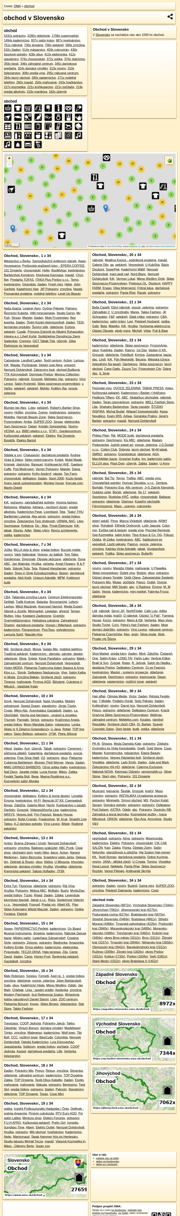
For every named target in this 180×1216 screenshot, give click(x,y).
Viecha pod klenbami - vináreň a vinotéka (48, 715)
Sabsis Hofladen (43, 871)
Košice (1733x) (114, 956)
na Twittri (123, 1213)
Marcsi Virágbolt (131, 521)
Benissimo (70, 1084)
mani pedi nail (119, 274)
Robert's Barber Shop (65, 407)
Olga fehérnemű (124, 288)
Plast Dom (117, 463)
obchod (29, 6)
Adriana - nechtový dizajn (49, 507)
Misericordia (154, 838)
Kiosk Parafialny (50, 658)
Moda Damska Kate (127, 743)
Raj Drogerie (66, 435)
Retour (50, 1070)
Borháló (97, 487)
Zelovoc (32, 942)
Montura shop (31, 1118)
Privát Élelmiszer (61, 525)
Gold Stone (154, 748)
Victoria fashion (66, 502)
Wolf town (68, 1032)
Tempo (75, 611)
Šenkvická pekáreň (65, 956)
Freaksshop (46, 819)
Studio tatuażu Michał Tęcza (23, 1141)
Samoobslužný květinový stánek (54, 261)
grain (134, 634)
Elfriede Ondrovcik (127, 525)
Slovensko (103, 34)
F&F (111, 316)
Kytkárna (27, 525)
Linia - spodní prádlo (39, 990)
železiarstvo (68, 1004)
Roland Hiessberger (52, 568)
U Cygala (138, 861)
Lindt (102, 359)
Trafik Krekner (25, 602)
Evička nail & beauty (113, 530)
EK (118, 397)
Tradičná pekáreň (16, 654)
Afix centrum (134, 487)
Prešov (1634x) (137, 956)
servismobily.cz (151, 771)
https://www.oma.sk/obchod (162, 246)
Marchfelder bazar (104, 459)
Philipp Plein (100, 435)
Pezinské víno (102, 388)
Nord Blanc (138, 274)
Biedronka (60, 942)
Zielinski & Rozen (22, 862)
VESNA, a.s (12, 431)
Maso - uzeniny (124, 506)
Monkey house (54, 483)
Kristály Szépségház (52, 426)
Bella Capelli (100, 307)
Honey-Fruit (42, 956)
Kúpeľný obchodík (147, 501)
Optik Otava (132, 577)
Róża (51, 900)
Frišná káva (145, 288)
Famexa (167, 615)
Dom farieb (123, 729)
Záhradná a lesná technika (110, 814)
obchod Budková (68, 369)
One (95, 658)
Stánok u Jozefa (15, 611)
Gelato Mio (50, 649)
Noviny (73, 426)
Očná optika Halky (54, 767)
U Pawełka (158, 568)
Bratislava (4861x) (143, 919)
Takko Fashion (23, 1008)
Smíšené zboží (20, 649)
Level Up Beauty (69, 293)
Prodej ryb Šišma (104, 639)
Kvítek (59, 459)
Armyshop (155, 819)
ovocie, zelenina (43, 980)
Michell (137, 330)
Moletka (9, 417)
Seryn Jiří (118, 611)
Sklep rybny (41, 530)
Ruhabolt (107, 525)
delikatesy (29, 478)
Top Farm (70, 473)
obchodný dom (22, 852)
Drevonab (28, 559)
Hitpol (8, 748)
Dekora (81, 857)
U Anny (165, 463)
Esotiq (79, 1080)
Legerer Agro (32, 308)
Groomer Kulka (129, 459)
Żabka (72, 772)
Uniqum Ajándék (44, 577)
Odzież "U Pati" (149, 615)
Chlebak (18, 990)
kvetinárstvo (76, 270)
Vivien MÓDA (13, 668)
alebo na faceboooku (107, 1161)
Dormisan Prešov (41, 374)
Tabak (47, 748)
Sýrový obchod (131, 800)
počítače (63, 1046)
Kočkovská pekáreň (17, 435)
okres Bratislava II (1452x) (140, 961)
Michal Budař (115, 411)
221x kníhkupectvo (40, 87)
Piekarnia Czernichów (107, 634)
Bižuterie (58, 681)
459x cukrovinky (58, 49)
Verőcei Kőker (160, 658)
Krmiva (140, 354)
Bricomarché (58, 602)
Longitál (76, 796)
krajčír (118, 615)
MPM (61, 577)
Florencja (25, 886)
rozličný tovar (28, 1037)
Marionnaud (21, 1136)
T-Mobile (105, 701)
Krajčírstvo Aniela (67, 720)
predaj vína (153, 478)
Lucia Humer (48, 772)
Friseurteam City (150, 368)
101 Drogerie (13, 270)
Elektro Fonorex (54, 1118)
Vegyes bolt (24, 814)
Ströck (35, 720)
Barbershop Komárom (19, 275)
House (96, 620)
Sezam (97, 805)
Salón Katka (77, 672)
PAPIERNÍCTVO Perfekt (31, 928)
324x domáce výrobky (33, 68)
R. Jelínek (139, 663)
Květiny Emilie (13, 947)
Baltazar (164, 497)
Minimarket (35, 611)
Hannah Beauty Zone (31, 417)
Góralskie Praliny (145, 416)
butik (136, 729)
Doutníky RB (162, 809)
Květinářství (100, 705)
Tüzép (28, 895)
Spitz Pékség (144, 701)
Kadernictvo (73, 1132)
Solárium (29, 1046)
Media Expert (73, 606)
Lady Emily (128, 762)
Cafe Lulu (151, 611)
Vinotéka (61, 866)
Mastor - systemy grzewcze (129, 672)
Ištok (161, 634)
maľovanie (24, 681)
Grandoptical (127, 454)
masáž (69, 275)
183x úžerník (58, 91)
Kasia (164, 411)
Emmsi (157, 587)
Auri (27, 748)
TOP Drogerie (23, 1080)
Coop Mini (57, 1094)
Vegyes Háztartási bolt (125, 757)
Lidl (94, 611)
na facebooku (118, 1210)
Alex (127, 634)
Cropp (8, 710)
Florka (126, 847)
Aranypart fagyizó (50, 606)
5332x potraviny (15, 35)
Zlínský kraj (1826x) (130, 951)
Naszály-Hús (34, 634)
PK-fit (96, 743)
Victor (132, 696)
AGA (155, 454)
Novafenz (98, 416)
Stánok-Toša (21, 568)
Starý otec (109, 776)
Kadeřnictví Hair (27, 289)
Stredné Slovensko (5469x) (111, 919)
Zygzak (115, 663)
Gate (7, 985)
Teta (62, 511)
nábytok (23, 379)
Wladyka (25, 507)
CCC (14, 1037)
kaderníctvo (22, 535)
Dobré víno (127, 573)
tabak (7, 530)
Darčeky (9, 810)
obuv (64, 758)
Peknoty (61, 1089)
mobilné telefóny (45, 293)
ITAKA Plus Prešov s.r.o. (52, 279)
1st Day (141, 350)
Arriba (28, 421)
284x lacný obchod (17, 77)
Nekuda (41, 1084)
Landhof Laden (31, 360)
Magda (15, 365)
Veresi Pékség (114, 871)
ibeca (54, 852)
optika (8, 535)
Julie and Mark (159, 762)
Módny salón (22, 938)
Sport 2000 (56, 478)
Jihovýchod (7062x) (105, 910)
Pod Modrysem (23, 469)
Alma (126, 838)
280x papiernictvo (43, 77)
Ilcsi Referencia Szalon (47, 994)
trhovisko (77, 862)
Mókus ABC (38, 890)
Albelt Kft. (63, 904)
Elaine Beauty (150, 753)
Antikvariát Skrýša (138, 871)
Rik (113, 435)
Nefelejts (116, 866)
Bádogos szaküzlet (44, 848)
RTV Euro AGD (66, 1113)
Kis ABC (129, 440)
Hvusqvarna (12, 265)
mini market (138, 591)
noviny (8, 412)
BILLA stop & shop (26, 550)
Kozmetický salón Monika (21, 781)
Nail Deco (10, 772)
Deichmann (114, 440)
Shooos (106, 743)
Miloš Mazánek (26, 606)
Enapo (107, 288)
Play (75, 904)
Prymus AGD (42, 681)
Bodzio (141, 573)
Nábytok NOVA (102, 771)
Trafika (131, 478)
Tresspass (11, 1023)
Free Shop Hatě (28, 758)
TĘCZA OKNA (31, 952)
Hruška (36, 564)
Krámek (9, 464)
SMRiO (97, 454)
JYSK (52, 733)
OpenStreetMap (114, 246)
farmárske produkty (17, 327)
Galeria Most (36, 805)
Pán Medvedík (124, 359)
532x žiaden (12, 49)
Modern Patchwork (17, 994)
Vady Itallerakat (25, 554)
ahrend (64, 611)
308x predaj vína (33, 73)
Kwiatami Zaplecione (37, 616)
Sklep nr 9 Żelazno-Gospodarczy (26, 729)
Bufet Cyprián (27, 819)
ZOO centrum (68, 999)
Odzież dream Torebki (107, 577)
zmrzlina (66, 289)
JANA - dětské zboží (117, 861)
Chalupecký (32, 455)
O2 (43, 758)
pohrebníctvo (65, 629)
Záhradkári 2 (101, 312)
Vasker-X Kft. (158, 350)
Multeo (8, 616)
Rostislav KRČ (119, 497)
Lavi (130, 321)
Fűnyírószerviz (102, 506)
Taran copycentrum (116, 402)
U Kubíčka (152, 264)
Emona (9, 800)
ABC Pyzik (66, 848)
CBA (7, 597)
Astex (169, 388)
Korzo (107, 620)
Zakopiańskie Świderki (157, 577)
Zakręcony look (44, 369)
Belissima (10, 507)
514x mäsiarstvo (33, 49)
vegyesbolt (99, 838)
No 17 (142, 492)
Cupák (21, 331)
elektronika (72, 421)
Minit (142, 653)
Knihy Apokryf (41, 473)
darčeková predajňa (55, 455)
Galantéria (35, 753)
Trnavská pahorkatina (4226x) (136, 923)
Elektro (50, 435)
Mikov (63, 772)
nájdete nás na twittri (107, 1158)
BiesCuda (46, 1037)
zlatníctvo (23, 464)
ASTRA (115, 809)
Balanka (42, 602)
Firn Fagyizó (42, 814)
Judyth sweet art (121, 445)
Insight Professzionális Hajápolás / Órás (41, 1108)
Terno (75, 279)
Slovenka (76, 1070)
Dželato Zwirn (142, 847)
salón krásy (118, 321)
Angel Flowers (65, 564)
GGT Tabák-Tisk (44, 341)
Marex (135, 312)
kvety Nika (41, 852)
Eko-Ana (140, 819)
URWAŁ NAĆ (66, 521)
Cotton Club (109, 449)
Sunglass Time (14, 1127)
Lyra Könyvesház (62, 1042)
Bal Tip (109, 478)
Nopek (77, 289)
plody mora (122, 330)
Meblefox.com (128, 719)
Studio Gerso (66, 313)
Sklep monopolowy (105, 573)
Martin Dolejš (13, 487)
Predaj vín (49, 904)
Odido (72, 985)
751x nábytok (13, 45)
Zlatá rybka (137, 316)
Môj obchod (38, 1132)
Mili (6, 649)
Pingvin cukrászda (41, 1113)
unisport (69, 365)
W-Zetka (108, 539)
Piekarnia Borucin (16, 1004)
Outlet (151, 582)
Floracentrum (31, 629)
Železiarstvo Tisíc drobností (36, 521)
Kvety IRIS (114, 416)
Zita (65, 952)
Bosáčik (9, 440)
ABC (125, 397)
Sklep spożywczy (137, 345)
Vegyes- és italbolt (50, 554)
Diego (161, 677)
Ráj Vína (68, 886)
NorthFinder (134, 611)
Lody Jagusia (151, 525)
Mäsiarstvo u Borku (17, 261)
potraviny (71, 379)
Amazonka (76, 942)
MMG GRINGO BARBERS (22, 767)
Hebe (68, 284)
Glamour (127, 501)
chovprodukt (32, 270)
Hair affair (98, 696)
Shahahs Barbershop (114, 407)
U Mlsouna (61, 862)
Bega (34, 776)
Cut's (115, 625)
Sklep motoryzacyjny (39, 459)
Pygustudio (11, 952)
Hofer (46, 270)
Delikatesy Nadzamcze (43, 672)
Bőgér (66, 824)
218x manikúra (37, 91)
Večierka (70, 1051)
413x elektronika (55, 54)
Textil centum (53, 360)
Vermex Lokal (125, 278)
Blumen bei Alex (15, 407)
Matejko (114, 326)
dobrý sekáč (100, 521)
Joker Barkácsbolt (68, 980)
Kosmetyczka (113, 753)
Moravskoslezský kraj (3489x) (130, 928)
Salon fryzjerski (25, 383)
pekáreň (9, 331)
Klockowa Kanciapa (49, 275)
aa (112, 264)
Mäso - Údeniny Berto (19, 1146)
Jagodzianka (12, 1046)
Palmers (71, 308)
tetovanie (112, 791)
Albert (30, 1127)
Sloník (21, 672)
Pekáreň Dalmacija (119, 890)
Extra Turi (10, 886)
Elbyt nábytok (120, 307)
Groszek (37, 379)
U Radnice (143, 587)
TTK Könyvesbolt (16, 374)
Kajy (107, 847)
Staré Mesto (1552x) (106, 961)
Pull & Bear (160, 330)
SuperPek (112, 269)
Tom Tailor (71, 554)
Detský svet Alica (50, 365)
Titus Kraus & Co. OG (147, 535)
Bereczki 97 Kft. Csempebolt (62, 800)
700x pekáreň (54, 45)
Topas (44, 1094)
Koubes (145, 719)
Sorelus (31, 976)
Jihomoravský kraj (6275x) (139, 910)
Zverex (43, 412)
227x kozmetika (14, 87)
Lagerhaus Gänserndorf (49, 938)
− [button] (9, 165)
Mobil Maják (73, 459)
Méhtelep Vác (53, 379)
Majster (27, 317)
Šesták (125, 791)
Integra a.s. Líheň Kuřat (20, 336)
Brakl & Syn (100, 663)
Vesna (106, 591)
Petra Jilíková (67, 733)
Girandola (29, 284)
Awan (82, 261)
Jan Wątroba (21, 564)
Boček (117, 492)
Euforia (70, 327)
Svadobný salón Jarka (58, 857)
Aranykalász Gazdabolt (45, 710)
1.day (31, 407)
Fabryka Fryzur (158, 591)
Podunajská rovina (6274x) (110, 914)
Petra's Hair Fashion (135, 625)
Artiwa (127, 416)
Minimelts (113, 800)
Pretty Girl (58, 1122)
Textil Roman (107, 857)
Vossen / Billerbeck (58, 625)
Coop (167, 748)
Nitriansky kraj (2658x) (157, 942)
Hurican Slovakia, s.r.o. (138, 483)
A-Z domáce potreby (28, 824)
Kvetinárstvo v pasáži (71, 805)
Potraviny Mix (24, 1070)
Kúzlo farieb (74, 478)
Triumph (9, 720)
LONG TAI (125, 658)
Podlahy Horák (123, 701)
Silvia (22, 658)
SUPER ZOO (43, 421)
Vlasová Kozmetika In (71, 1141)
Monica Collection (67, 374)
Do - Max (41, 525)
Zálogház (10, 1028)
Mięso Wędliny (56, 985)
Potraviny (10, 379)
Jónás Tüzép (67, 706)
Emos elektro (34, 947)
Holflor (18, 412)
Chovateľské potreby (106, 483)
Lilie (95, 407)
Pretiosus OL (138, 283)
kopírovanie (148, 677)
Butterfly (147, 553)
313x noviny (58, 68)
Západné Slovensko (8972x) (111, 905)
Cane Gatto (112, 368)
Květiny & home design (54, 796)
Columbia (61, 1037)
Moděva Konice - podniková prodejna (130, 260)
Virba (147, 330)
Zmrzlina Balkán (28, 677)
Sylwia (32, 658)
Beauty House (63, 814)
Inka (18, 616)
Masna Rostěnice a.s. (55, 776)
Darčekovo (130, 364)
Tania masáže (139, 407)
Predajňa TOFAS (22, 279)
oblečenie (56, 327)
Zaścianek (99, 677)
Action (67, 360)
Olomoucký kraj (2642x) (108, 947)
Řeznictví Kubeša (16, 313)
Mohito (44, 388)
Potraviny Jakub (54, 1023)
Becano (140, 359)
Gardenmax (12, 559)
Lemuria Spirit (13, 634)
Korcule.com (74, 483)
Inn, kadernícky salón (156, 459)
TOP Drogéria (73, 1075)
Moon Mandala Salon (38, 724)
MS (145, 800)
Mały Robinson (14, 976)
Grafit (141, 748)
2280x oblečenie (38, 35)
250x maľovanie (46, 82)
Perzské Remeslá (157, 530)
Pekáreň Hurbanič (147, 321)
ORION (112, 819)
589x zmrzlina (75, 45)
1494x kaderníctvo (16, 40)
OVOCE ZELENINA (127, 388)
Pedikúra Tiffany (103, 397)
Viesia (69, 762)
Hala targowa (51, 952)
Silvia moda (148, 634)
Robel (66, 729)
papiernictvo (115, 681)
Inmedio (72, 1122)
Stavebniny (76, 1089)
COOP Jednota (30, 1023)
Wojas (117, 582)
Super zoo (43, 1146)
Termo (120, 478)
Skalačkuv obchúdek (144, 397)
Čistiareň (166, 653)
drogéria (39, 933)
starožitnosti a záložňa (121, 852)
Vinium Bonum (28, 1028)
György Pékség (53, 308)
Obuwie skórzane (49, 559)
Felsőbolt (127, 354)
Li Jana (56, 729)
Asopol (21, 1051)
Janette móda (28, 772)
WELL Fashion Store (159, 402)
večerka (48, 564)
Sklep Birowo (49, 1004)
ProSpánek (29, 365)
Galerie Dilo (100, 264)
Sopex (8, 928)
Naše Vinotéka (53, 701)
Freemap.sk (134, 246)
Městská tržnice (159, 359)
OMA (17, 6)
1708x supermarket (65, 35)
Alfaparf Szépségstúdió (142, 411)
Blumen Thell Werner (48, 762)
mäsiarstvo (62, 724)
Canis (28, 956)
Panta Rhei (127, 292)
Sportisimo (99, 497)
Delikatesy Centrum (130, 667)
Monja (37, 649)
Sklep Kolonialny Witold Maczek (26, 909)
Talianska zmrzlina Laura (29, 597)
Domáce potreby (115, 805)
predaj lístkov (71, 516)
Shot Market (100, 653)
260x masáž (24, 82)
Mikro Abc (21, 710)
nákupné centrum (161, 629)
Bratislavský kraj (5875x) (148, 914)
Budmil (132, 885)
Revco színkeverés (64, 530)
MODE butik (125, 435)
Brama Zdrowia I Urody (30, 843)
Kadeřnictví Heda (33, 985)
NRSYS (9, 814)
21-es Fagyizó (155, 667)
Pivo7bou (48, 629)
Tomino (152, 861)
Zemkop (161, 483)
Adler (27, 530)
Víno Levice (52, 824)
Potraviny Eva (114, 487)
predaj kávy (118, 653)
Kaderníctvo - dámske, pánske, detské (56, 654)
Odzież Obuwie (102, 330)
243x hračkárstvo (70, 82)
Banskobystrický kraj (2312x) (147, 947)
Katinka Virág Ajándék (121, 549)
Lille (59, 1051)
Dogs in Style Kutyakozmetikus (36, 573)
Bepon (63, 573)
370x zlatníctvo (74, 59)
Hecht (50, 805)
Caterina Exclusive (150, 767)
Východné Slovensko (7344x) (153, 905)
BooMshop (59, 270)
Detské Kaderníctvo (35, 1042)
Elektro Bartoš (26, 440)
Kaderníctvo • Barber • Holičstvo (143, 393)
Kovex (34, 1004)
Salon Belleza (23, 733)
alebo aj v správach (106, 1164)
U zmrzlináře (120, 312)
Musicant (98, 791)
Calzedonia (11, 360)
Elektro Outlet (45, 1127)
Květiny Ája (59, 388)
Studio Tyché (101, 625)
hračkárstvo (55, 1132)
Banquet (37, 464)
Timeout (9, 681)
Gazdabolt (11, 961)
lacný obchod (141, 449)
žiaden (42, 284)
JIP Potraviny (49, 289)
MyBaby (53, 890)
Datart (32, 426)
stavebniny (49, 706)
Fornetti (43, 976)
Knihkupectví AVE (57, 464)
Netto (7, 1136)
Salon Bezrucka (31, 857)
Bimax (8, 805)
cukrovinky (144, 506)
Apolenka (61, 990)
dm (6, 862)
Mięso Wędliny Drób (151, 278)
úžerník (62, 341)
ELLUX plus (100, 463)
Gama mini (146, 885)
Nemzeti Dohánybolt (18, 369)
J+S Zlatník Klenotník (159, 487)
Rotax (126, 663)
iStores (18, 530)
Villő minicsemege (42, 313)
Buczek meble (70, 550)
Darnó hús (128, 705)
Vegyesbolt (72, 663)
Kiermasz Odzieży (127, 771)
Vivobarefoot (155, 549)
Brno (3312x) (151, 937)
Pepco (39, 1070)
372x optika (54, 59)
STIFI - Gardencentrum (65, 431)
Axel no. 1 (57, 976)
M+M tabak (159, 449)
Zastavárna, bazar (158, 354)
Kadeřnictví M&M (133, 269)
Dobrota (124, 449)
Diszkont (154, 283)
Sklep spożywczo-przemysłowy (59, 383)
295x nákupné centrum (63, 73)
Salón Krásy (108, 658)
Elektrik (22, 914)
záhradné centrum (31, 1075)
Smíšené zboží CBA (121, 724)
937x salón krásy (42, 40)
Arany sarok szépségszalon (23, 483)
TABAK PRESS (153, 388)
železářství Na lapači (106, 364)
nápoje (57, 473)
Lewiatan (51, 611)
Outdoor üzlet (101, 492)
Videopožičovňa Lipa (44, 810)
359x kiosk (11, 63)
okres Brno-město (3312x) (122, 937)
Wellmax (156, 715)
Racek (141, 292)
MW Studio (119, 587)
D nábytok (130, 615)
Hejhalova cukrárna (45, 620)
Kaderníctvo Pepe (29, 511)
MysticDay (77, 890)
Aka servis (38, 516)
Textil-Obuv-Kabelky (48, 1080)
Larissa (79, 360)
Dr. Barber (144, 724)
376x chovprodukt (32, 59)
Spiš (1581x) (158, 956)
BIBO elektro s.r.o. (34, 431)
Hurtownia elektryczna (154, 326)
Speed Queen (30, 706)
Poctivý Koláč (159, 800)
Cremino (25, 341)
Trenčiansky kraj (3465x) (133, 933)
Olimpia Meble (117, 696)
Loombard (51, 511)
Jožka (8, 550)
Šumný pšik (40, 327)
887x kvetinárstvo (68, 40)
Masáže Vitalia (123, 568)
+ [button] (9, 159)
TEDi (80, 322)
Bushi (64, 890)
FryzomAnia (158, 345)
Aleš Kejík (24, 577)
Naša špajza (12, 308)
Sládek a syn (13, 455)
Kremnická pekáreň (17, 871)
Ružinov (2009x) (103, 951)
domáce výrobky (30, 866)
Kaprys (130, 350)
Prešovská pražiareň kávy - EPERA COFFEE (53, 265)
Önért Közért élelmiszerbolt (45, 322)
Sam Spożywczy (15, 426)
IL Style (104, 373)
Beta (103, 326)
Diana (76, 469)
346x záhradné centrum (36, 63)
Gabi (95, 326)
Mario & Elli (135, 620)
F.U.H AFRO (12, 1122)
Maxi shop (165, 620)
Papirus (132, 544)
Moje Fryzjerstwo (56, 317)
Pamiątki (23, 720)
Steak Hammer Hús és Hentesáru (54, 1136)
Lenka (76, 724)
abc (94, 359)
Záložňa (19, 805)
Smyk (8, 701)
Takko (70, 1023)
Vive (64, 672)
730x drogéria (33, 45)
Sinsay (16, 317)
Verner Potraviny (47, 469)
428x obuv (36, 54)
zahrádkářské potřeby (39, 502)
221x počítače (64, 87)
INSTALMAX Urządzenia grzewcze (143, 795)
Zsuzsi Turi (129, 368)
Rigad (38, 895)
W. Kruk (62, 819)
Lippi (53, 999)
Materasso (34, 1032)
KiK (6, 365)
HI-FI (37, 800)
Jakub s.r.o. (38, 900)
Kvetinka (106, 350)
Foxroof (34, 904)
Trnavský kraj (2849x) (125, 942)
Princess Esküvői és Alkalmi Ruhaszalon (55, 331)
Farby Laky (141, 658)
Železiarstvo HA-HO (106, 767)
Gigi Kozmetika (102, 535)
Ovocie (162, 582)
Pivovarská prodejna (18, 293)
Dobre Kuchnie (157, 857)
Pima (114, 521)
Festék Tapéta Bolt (17, 776)
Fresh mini (55, 284)
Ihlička (48, 862)
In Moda (9, 677)
